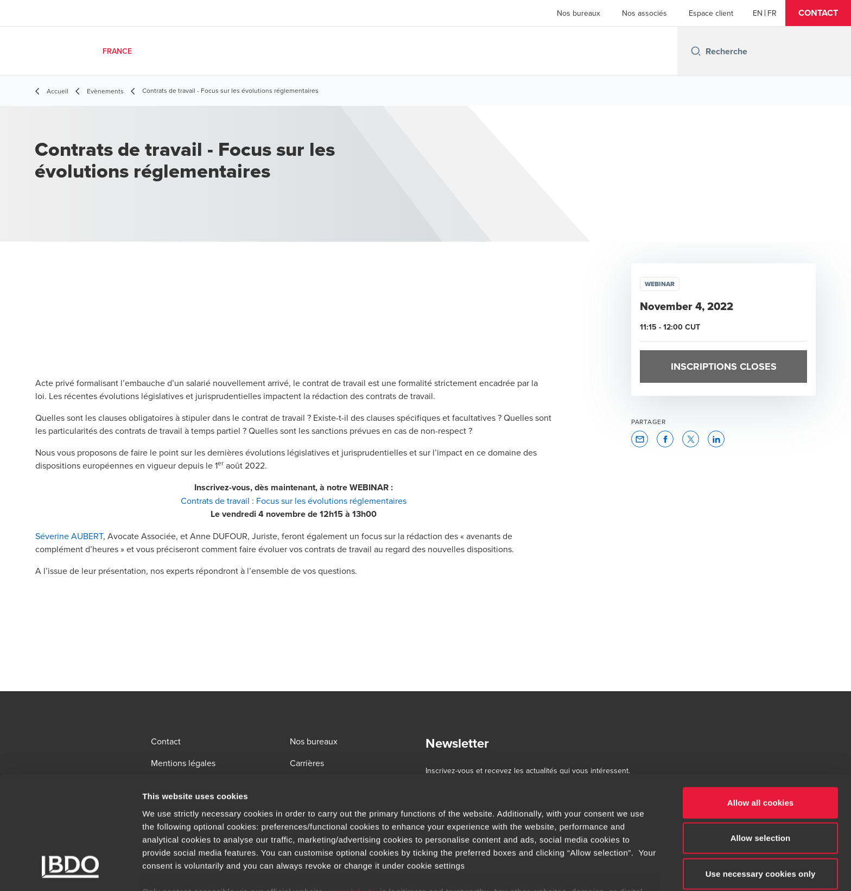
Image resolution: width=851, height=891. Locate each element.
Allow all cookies (760, 733)
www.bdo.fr (351, 822)
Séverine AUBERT (69, 536)
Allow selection (761, 769)
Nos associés (644, 13)
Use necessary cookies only (761, 805)
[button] (818, 13)
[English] (758, 13)
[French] (772, 13)
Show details (569, 869)
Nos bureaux (578, 13)
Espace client (711, 13)
